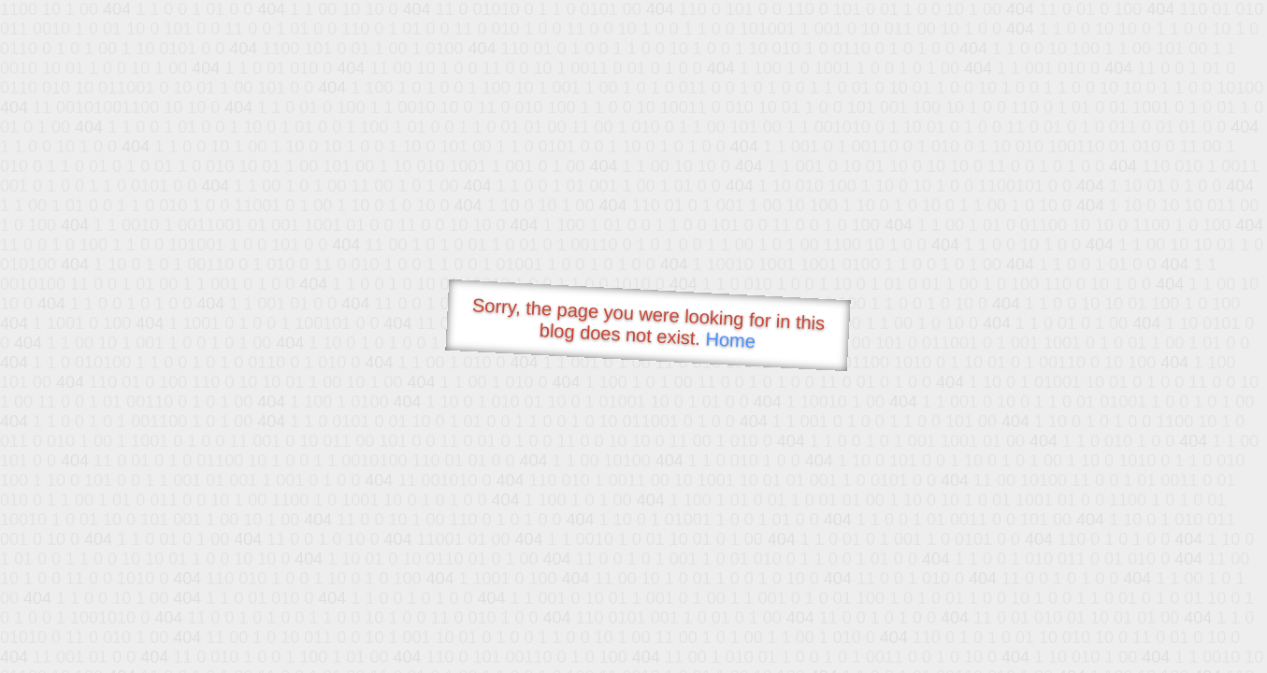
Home (730, 339)
